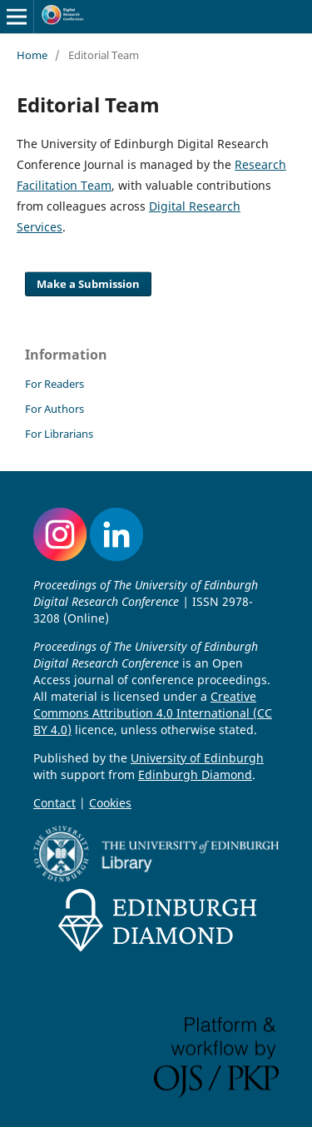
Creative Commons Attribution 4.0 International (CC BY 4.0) (152, 712)
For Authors (54, 408)
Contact (54, 803)
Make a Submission (88, 283)
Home (32, 54)
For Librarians (59, 433)
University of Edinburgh (197, 758)
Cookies (110, 803)
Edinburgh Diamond (195, 774)
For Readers (54, 383)
